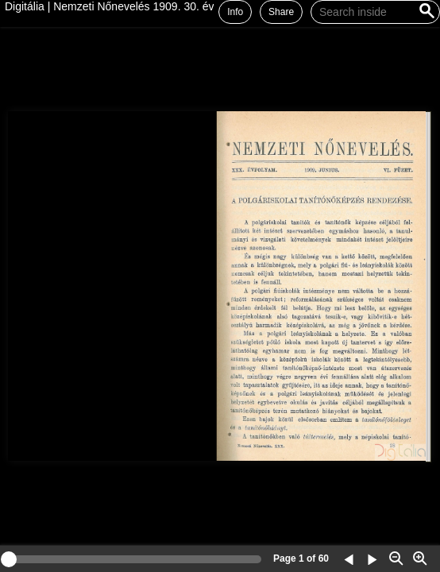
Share (281, 11)
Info (235, 11)
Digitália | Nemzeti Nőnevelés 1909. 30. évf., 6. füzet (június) (154, 6)
